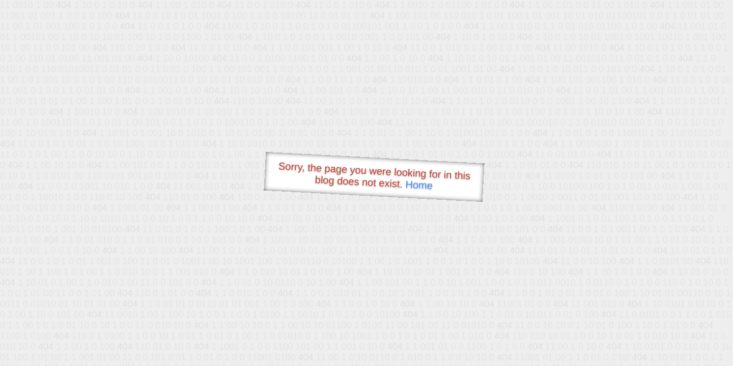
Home (419, 184)
